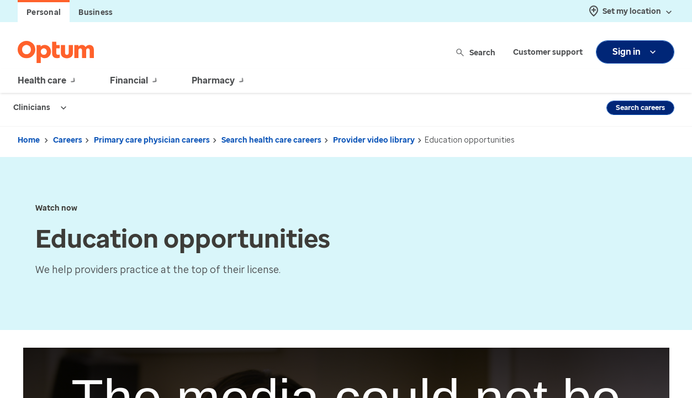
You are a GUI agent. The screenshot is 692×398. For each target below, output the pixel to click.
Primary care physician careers (152, 140)
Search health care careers (271, 140)
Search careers (640, 107)
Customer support (548, 52)
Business (95, 12)
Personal (44, 12)
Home (29, 140)
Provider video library (374, 140)
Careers (67, 140)
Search (476, 52)
